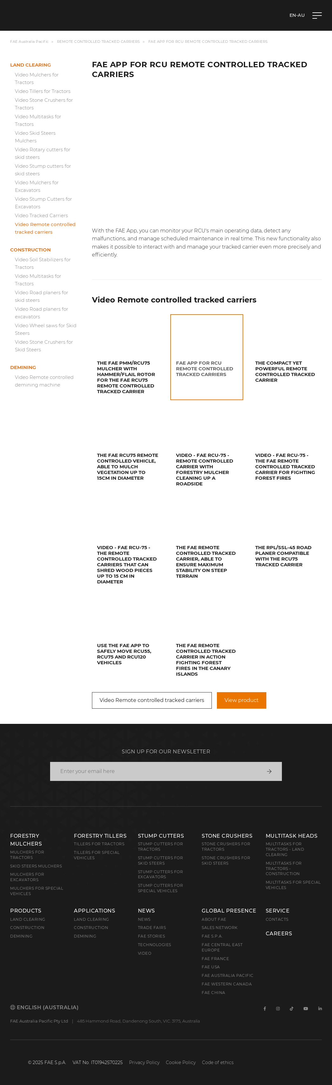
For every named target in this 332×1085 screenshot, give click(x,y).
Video (145, 953)
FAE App (125, 231)
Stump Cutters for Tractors (160, 846)
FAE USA (211, 967)
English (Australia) (44, 1007)
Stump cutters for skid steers (160, 860)
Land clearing (30, 65)
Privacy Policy (144, 1062)
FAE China (213, 992)
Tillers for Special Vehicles (97, 855)
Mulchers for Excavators (27, 877)
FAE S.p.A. (212, 936)
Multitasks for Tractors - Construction (284, 868)
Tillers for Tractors (99, 843)
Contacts (277, 919)
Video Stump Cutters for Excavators (43, 203)
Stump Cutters (161, 836)
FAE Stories (151, 936)
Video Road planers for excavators (41, 313)
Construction (30, 250)
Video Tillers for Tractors (42, 91)
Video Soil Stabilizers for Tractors (43, 263)
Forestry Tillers (100, 836)
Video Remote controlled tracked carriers (45, 228)
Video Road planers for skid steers (41, 296)
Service (278, 910)
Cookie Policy (181, 1062)
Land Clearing (91, 919)
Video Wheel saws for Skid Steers (45, 329)
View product (242, 700)
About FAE (214, 919)
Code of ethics (218, 1062)
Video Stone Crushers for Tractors (44, 104)
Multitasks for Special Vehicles (293, 885)
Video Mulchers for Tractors (37, 78)
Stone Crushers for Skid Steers (226, 860)
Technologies (154, 944)
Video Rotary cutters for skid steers (42, 153)
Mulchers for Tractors (27, 855)
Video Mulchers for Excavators (37, 186)
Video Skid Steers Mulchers (35, 137)
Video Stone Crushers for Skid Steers (44, 346)
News (146, 910)
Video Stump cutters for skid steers (43, 170)
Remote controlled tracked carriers (98, 41)
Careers (279, 933)
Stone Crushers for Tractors (226, 846)
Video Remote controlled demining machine (44, 381)
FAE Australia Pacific (29, 41)
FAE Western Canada (227, 984)
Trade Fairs (152, 927)
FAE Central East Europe (222, 947)
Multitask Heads (292, 836)
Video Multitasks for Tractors (38, 120)
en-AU (297, 15)
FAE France (215, 958)
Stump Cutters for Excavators (160, 874)
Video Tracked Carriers (41, 215)
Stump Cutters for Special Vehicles (160, 888)
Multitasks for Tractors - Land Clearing (285, 849)
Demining (23, 367)
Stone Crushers (227, 836)
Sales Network (220, 927)
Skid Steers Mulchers (36, 866)
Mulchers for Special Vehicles (36, 891)
